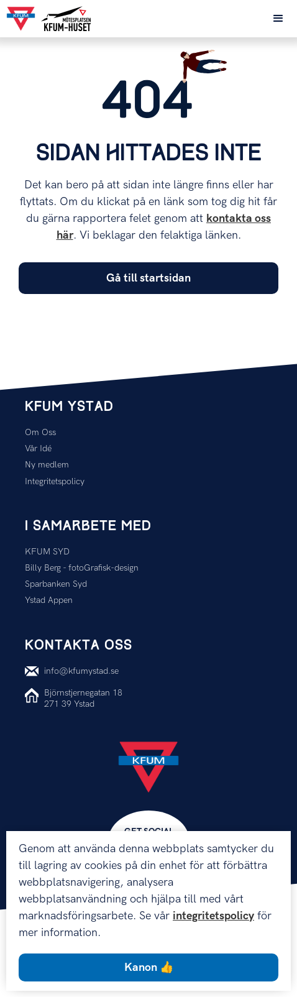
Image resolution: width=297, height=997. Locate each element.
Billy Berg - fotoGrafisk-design (82, 568)
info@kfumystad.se (81, 671)
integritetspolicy (213, 915)
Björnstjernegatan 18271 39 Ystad (83, 698)
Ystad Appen (49, 600)
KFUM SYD (47, 551)
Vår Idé (38, 448)
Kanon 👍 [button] (148, 967)
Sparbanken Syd (56, 584)
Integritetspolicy (55, 481)
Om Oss (40, 432)
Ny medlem (47, 464)
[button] (278, 18)
